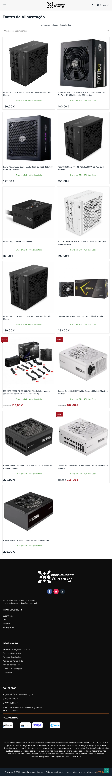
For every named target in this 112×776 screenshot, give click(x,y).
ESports (6, 623)
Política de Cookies (11, 664)
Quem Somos (8, 616)
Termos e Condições (12, 653)
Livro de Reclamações (12, 668)
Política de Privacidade (13, 661)
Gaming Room (9, 627)
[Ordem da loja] (56, 30)
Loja (4, 619)
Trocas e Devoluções (12, 657)
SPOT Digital (101, 772)
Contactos (7, 672)
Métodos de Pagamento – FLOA (17, 649)
